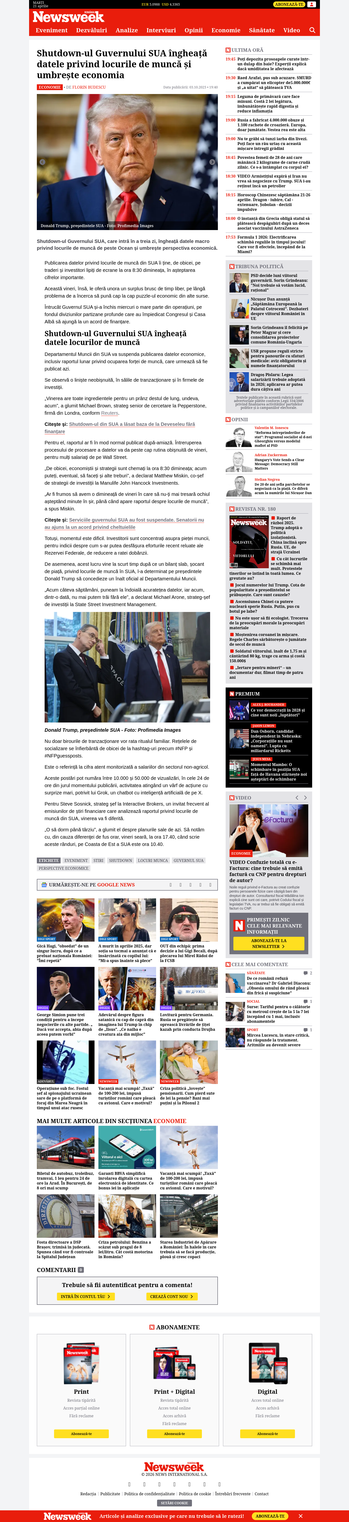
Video (291, 30)
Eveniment (52, 30)
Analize (127, 30)
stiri (98, 860)
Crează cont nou (172, 1296)
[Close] (300, 1516)
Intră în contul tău (86, 1296)
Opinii (194, 30)
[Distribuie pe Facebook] (171, 884)
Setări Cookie (174, 1503)
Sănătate (262, 30)
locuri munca (153, 860)
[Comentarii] (210, 884)
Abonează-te (289, 4)
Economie (226, 30)
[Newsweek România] (69, 16)
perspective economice (63, 868)
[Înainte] (212, 162)
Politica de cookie (195, 1494)
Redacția (88, 1494)
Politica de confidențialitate (149, 1494)
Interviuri (161, 30)
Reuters (109, 413)
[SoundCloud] (219, 1484)
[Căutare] (312, 30)
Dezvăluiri (91, 30)
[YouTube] (159, 1484)
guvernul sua (189, 860)
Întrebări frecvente (233, 1494)
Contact (262, 1494)
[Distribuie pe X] (181, 884)
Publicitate (110, 1494)
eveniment (76, 860)
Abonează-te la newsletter (268, 943)
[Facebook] (129, 1484)
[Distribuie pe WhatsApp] (201, 884)
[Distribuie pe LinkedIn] (191, 884)
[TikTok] (189, 1484)
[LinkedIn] (204, 1484)
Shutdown (120, 860)
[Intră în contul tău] (311, 4)
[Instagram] (174, 1484)
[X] (144, 1484)
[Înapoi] (42, 162)
